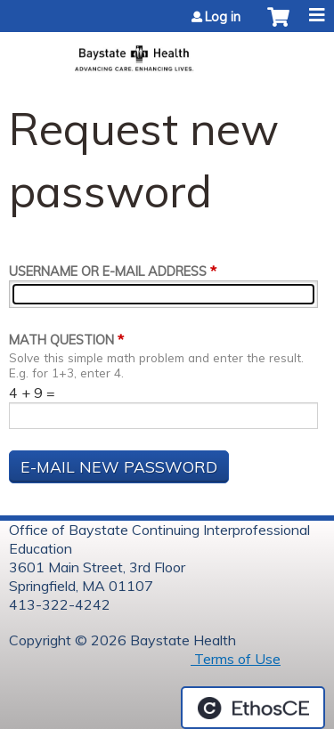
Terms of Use (236, 659)
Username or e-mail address (108, 271)
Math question (61, 340)
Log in (222, 17)
